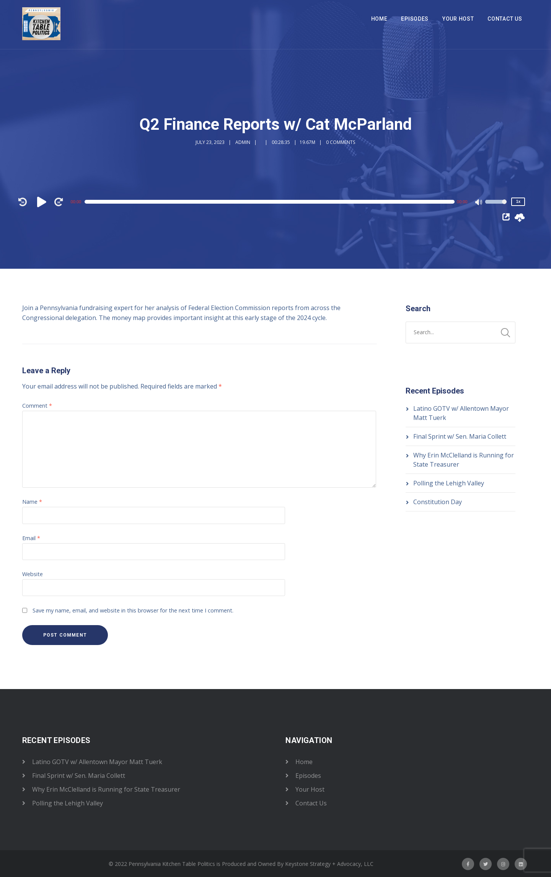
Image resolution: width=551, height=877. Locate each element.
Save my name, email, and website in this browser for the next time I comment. (133, 610)
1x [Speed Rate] (518, 201)
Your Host (458, 19)
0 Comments (340, 142)
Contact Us (504, 19)
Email (31, 538)
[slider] (270, 202)
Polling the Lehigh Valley (448, 483)
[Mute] (479, 203)
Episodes (415, 19)
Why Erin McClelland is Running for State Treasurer (106, 789)
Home (379, 19)
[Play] (43, 201)
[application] (271, 201)
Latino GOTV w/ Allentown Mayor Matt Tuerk (97, 762)
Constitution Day (437, 502)
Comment (37, 405)
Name (32, 501)
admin (242, 142)
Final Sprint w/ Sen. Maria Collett (459, 436)
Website (32, 574)
